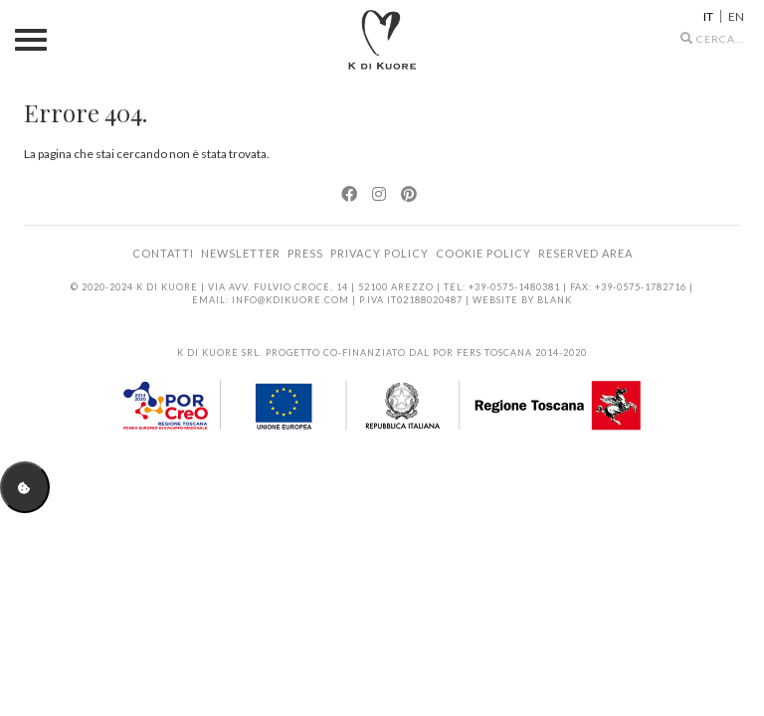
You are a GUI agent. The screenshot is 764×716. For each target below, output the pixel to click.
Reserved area (585, 253)
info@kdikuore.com (290, 299)
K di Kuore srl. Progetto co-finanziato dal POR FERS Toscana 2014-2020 (382, 352)
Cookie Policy (483, 253)
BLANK (554, 299)
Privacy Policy (379, 253)
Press (305, 253)
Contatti (163, 253)
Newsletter (241, 253)
